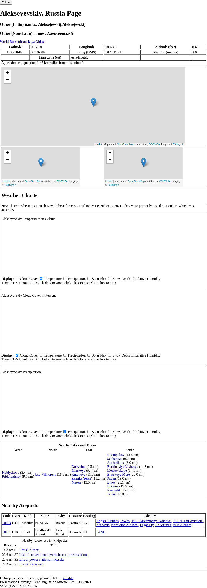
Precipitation (77, 279)
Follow (6, 2)
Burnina (113, 486)
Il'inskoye (78, 470)
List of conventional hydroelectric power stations (53, 555)
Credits (68, 578)
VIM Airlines (182, 525)
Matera (76, 482)
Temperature (53, 279)
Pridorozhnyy (11, 476)
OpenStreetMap (125, 144)
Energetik (114, 490)
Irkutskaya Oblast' (32, 41)
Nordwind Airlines (124, 525)
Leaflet (98, 144)
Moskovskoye (117, 470)
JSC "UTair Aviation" (188, 521)
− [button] (7, 80)
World (4, 41)
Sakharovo (114, 459)
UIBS (6, 532)
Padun (111, 478)
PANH (101, 532)
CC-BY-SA (154, 144)
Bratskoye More (118, 474)
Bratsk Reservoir (31, 564)
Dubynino (79, 466)
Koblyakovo (10, 472)
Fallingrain (178, 144)
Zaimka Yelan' (82, 478)
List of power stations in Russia (41, 559)
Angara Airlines (107, 521)
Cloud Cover (29, 279)
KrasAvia (103, 525)
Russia (14, 41)
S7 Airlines (163, 525)
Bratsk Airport (29, 550)
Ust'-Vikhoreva (45, 474)
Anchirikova (116, 462)
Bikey (111, 482)
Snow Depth (121, 279)
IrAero (125, 521)
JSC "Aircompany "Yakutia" (151, 521)
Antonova (78, 474)
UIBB (6, 523)
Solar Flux (99, 279)
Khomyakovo (116, 455)
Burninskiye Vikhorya (122, 466)
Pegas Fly (147, 525)
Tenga (111, 494)
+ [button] (7, 73)
